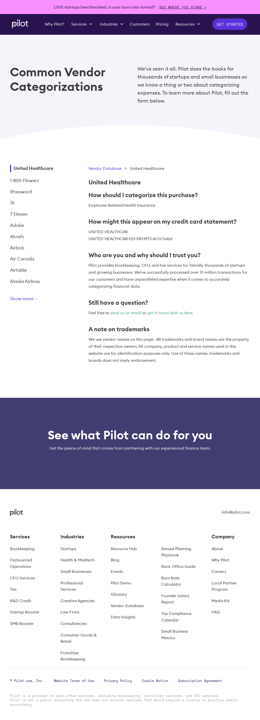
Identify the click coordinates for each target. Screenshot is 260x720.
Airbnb (17, 248)
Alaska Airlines (25, 281)
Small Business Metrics (174, 634)
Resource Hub (124, 548)
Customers (140, 24)
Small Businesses (75, 571)
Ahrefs (17, 236)
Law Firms (69, 611)
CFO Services (22, 577)
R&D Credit (20, 600)
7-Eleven (19, 214)
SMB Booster (22, 623)
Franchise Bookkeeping (72, 656)
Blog (115, 559)
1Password (21, 192)
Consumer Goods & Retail (78, 638)
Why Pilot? (54, 24)
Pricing (162, 24)
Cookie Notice (155, 680)
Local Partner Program (224, 586)
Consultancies (73, 623)
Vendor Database (105, 168)
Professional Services (71, 586)
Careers (219, 571)
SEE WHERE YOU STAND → (182, 7)
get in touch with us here (169, 312)
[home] (20, 24)
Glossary (119, 594)
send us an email (125, 312)
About (217, 548)
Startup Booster (25, 611)
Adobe (17, 225)
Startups (68, 548)
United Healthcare (33, 168)
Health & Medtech (77, 559)
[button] (82, 24)
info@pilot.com (236, 512)
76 (12, 203)
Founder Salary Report (175, 599)
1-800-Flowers (24, 180)
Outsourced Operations (21, 563)
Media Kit (221, 600)
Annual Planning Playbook (176, 552)
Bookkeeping (22, 548)
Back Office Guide (178, 566)
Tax (13, 589)
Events (117, 571)
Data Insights (123, 616)
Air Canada (22, 259)
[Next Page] (41, 299)
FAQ (216, 611)
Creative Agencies (77, 600)
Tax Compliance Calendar (176, 616)
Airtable (18, 270)
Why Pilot (220, 559)
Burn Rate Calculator (171, 581)
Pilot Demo (121, 582)
